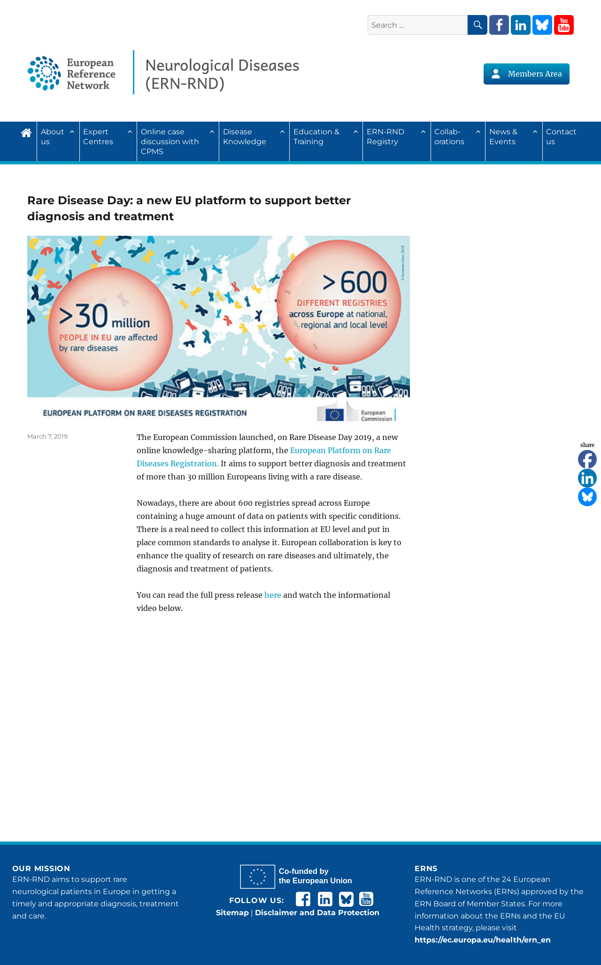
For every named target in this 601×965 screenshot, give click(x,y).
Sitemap (232, 912)
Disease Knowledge (244, 136)
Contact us (561, 136)
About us (52, 136)
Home (29, 131)
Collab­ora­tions (449, 136)
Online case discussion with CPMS (170, 141)
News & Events (503, 136)
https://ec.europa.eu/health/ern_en (483, 939)
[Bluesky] (587, 496)
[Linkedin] (587, 478)
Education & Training (316, 136)
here (272, 595)
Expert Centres (98, 136)
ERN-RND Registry (385, 136)
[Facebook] (587, 459)
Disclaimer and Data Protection (317, 912)
